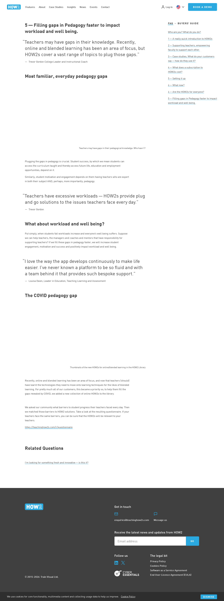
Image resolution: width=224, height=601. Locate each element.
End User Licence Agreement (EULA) (170, 574)
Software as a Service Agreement (168, 570)
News (83, 6)
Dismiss (208, 596)
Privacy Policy (158, 561)
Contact (105, 6)
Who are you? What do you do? (184, 32)
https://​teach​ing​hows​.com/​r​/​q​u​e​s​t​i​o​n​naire (48, 427)
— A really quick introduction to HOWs (190, 38)
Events (93, 6)
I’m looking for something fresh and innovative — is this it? (56, 462)
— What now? (176, 85)
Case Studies (56, 6)
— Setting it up (177, 78)
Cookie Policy (128, 596)
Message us (160, 519)
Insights (71, 6)
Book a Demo (202, 6)
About (42, 6)
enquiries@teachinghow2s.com (131, 519)
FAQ (170, 23)
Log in (167, 7)
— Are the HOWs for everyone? (186, 91)
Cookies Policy (158, 565)
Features (30, 6)
